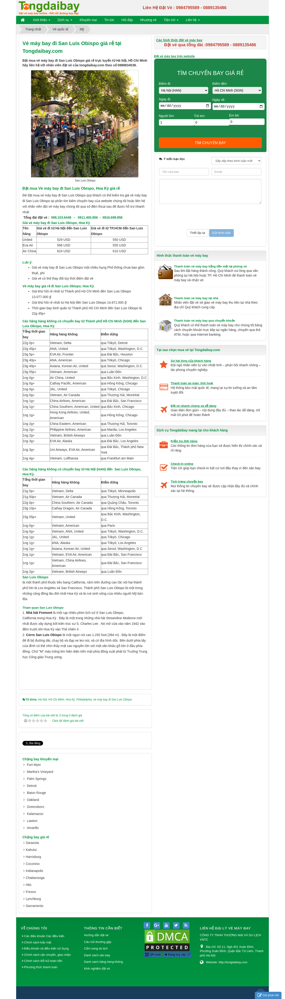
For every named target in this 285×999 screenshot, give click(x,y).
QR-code (153, 954)
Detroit (32, 786)
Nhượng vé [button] (148, 20)
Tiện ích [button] (171, 21)
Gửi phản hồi (268, 995)
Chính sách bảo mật (38, 942)
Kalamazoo (35, 814)
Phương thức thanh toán (40, 967)
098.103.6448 (61, 217)
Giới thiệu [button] (41, 21)
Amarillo (33, 828)
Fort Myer (34, 765)
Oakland (33, 800)
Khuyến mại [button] (88, 20)
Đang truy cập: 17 (177, 954)
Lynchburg (33, 899)
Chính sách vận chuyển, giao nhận (47, 954)
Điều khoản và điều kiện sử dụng (46, 948)
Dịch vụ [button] (65, 21)
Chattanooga (35, 878)
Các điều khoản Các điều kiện (44, 936)
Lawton (32, 821)
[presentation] (194, 216)
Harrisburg (33, 857)
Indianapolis (34, 871)
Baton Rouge (36, 793)
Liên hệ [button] (193, 21)
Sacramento (34, 906)
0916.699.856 (112, 217)
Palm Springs (36, 779)
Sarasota (32, 843)
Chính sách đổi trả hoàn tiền (43, 961)
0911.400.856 (88, 217)
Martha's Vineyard (40, 772)
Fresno (31, 892)
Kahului (31, 850)
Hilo (28, 885)
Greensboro (35, 807)
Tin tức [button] (109, 20)
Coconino (33, 864)
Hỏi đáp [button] (127, 20)
